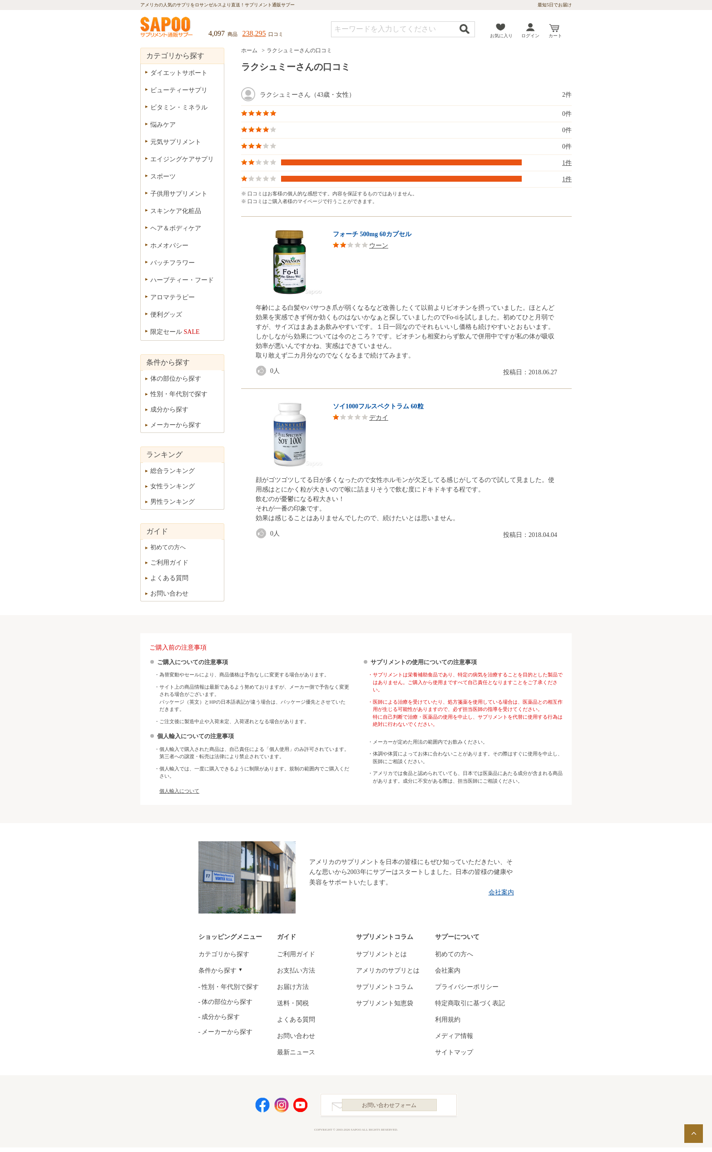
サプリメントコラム (384, 986)
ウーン (378, 245)
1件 (567, 162)
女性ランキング (172, 486)
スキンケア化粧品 (175, 211)
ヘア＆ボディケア (175, 228)
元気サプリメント (175, 142)
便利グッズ (166, 314)
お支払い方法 (296, 970)
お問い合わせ (169, 593)
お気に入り (501, 35)
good (263, 371)
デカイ (378, 417)
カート (555, 35)
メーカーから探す (175, 425)
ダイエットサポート (179, 73)
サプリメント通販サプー (167, 28)
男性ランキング (172, 501)
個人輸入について (179, 791)
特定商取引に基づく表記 (470, 1003)
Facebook (262, 1107)
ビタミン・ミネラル (179, 107)
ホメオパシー (169, 245)
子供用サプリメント (179, 193)
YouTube (300, 1107)
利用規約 (447, 1019)
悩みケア (163, 124)
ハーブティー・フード (182, 280)
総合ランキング (172, 470)
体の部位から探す (175, 378)
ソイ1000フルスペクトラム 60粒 (378, 406)
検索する (465, 29)
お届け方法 (293, 986)
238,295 (254, 33)
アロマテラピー (172, 297)
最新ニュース (296, 1052)
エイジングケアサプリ (182, 159)
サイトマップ (454, 1052)
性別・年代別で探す (179, 394)
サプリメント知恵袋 (384, 1003)
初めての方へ (168, 547)
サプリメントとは (381, 954)
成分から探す (169, 409)
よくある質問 (169, 578)
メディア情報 (454, 1036)
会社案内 (501, 892)
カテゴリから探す (223, 954)
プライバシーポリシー (467, 986)
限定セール (175, 331)
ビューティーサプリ (179, 90)
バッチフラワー (172, 262)
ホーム (249, 50)
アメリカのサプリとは (388, 970)
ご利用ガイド (169, 562)
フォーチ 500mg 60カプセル (372, 234)
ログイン (530, 35)
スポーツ (163, 176)
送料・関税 (293, 1003)
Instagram (281, 1107)
